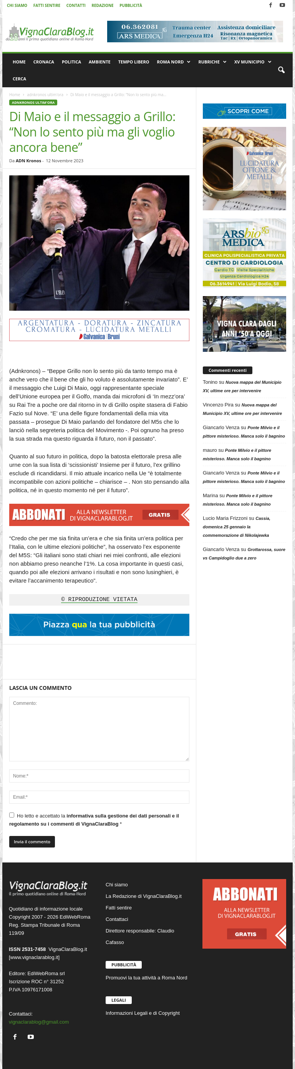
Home (14, 94)
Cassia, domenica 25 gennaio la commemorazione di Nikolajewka (236, 527)
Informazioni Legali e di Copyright (143, 1013)
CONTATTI (76, 5)
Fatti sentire (119, 908)
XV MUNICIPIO (253, 61)
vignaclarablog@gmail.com (39, 1022)
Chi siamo (117, 885)
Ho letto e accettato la (94, 820)
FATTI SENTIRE (46, 5)
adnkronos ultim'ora (45, 94)
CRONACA (43, 62)
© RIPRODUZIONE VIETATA (99, 600)
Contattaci (117, 919)
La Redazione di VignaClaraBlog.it (144, 896)
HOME (19, 62)
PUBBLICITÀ (130, 5)
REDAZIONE (102, 5)
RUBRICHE (212, 61)
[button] (281, 70)
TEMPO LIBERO (133, 62)
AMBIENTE (100, 62)
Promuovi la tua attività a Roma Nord (146, 978)
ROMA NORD (174, 61)
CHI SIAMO (17, 5)
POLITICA (71, 62)
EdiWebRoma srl (46, 973)
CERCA (19, 79)
